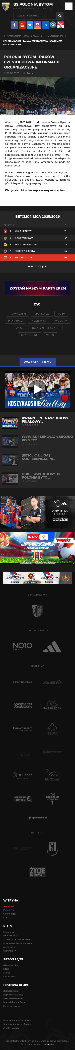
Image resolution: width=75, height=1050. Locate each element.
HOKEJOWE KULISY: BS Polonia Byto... (37, 477)
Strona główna (32, 36)
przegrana (15, 320)
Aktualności (55, 36)
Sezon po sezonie (12, 1006)
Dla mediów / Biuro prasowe (17, 943)
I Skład (6, 973)
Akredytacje (9, 947)
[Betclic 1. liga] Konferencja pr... (37, 458)
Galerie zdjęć (9, 913)
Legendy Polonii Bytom (14, 1002)
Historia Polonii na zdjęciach (17, 1020)
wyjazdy (61, 320)
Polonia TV (8, 910)
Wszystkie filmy (37, 362)
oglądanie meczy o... (45, 327)
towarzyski (18, 313)
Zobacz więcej (37, 266)
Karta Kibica (9, 976)
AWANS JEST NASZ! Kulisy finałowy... (37, 421)
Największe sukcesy (13, 994)
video (50, 335)
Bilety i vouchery (11, 965)
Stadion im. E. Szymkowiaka (17, 939)
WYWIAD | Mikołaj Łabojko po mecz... (37, 440)
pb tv (61, 313)
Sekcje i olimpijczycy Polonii (17, 1024)
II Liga (6, 969)
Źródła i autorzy (11, 1028)
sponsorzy (42, 313)
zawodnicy (39, 320)
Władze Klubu (10, 935)
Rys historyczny (11, 991)
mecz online (29, 335)
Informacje (8, 932)
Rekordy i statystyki (13, 998)
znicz (19, 327)
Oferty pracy (9, 951)
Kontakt (7, 917)
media (48, 1044)
